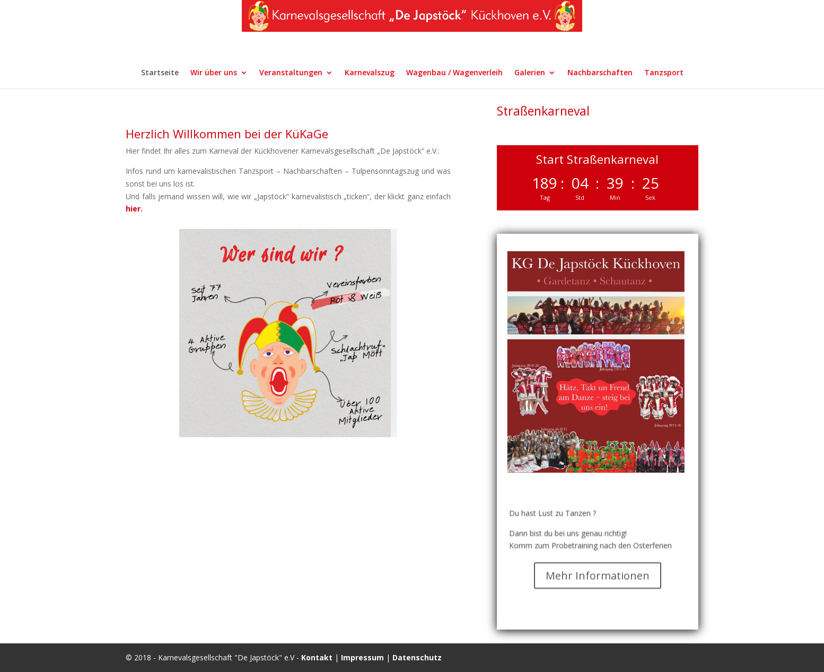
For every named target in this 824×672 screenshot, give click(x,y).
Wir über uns (213, 73)
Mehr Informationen (598, 585)
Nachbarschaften (600, 73)
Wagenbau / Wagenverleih (454, 73)
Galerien (529, 73)
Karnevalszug (370, 73)
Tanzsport (663, 73)
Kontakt (316, 657)
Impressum (362, 657)
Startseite (160, 73)
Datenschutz (417, 657)
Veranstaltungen (290, 73)
